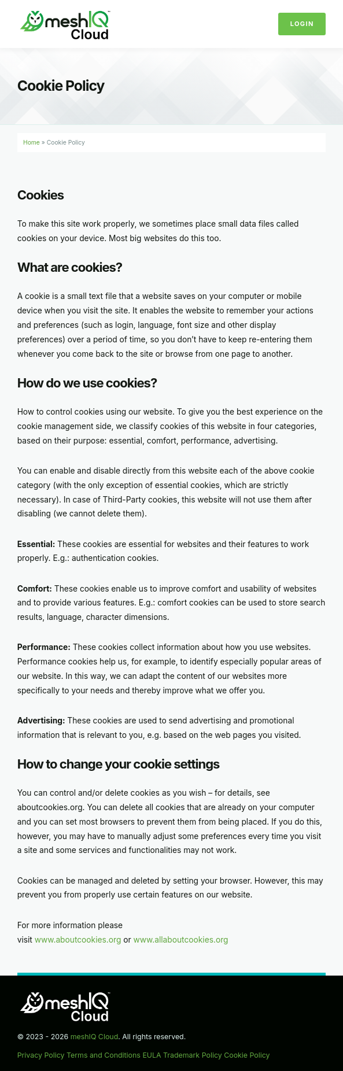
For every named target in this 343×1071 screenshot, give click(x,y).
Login (302, 24)
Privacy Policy (41, 1055)
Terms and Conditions (104, 1055)
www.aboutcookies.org (78, 939)
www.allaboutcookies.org (181, 939)
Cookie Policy (247, 1055)
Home (31, 142)
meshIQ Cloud (95, 1036)
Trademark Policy (192, 1055)
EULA (151, 1055)
